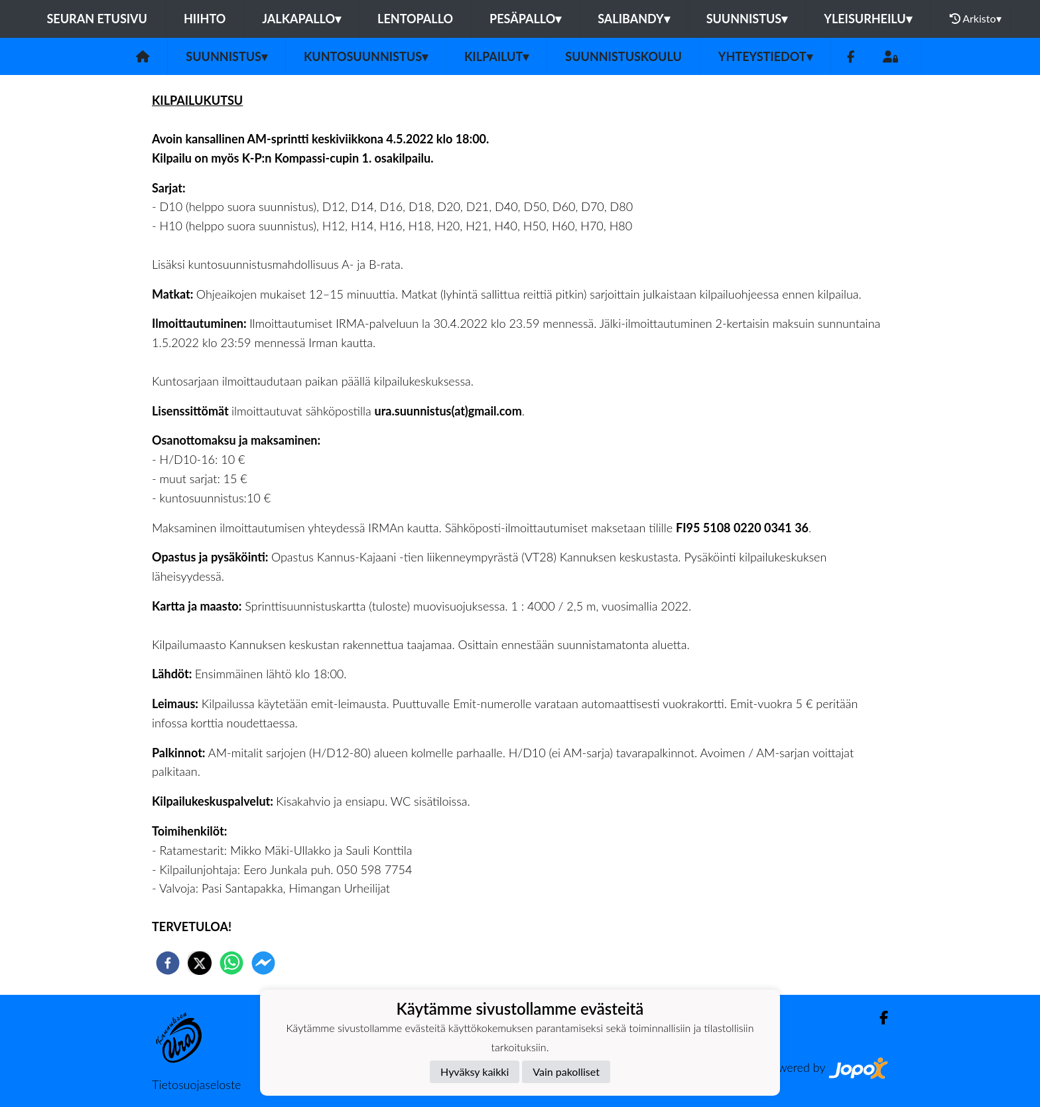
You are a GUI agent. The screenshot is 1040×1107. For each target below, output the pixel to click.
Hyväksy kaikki (474, 1071)
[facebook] (168, 963)
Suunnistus (747, 18)
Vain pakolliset (566, 1071)
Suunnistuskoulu (623, 56)
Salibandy (633, 18)
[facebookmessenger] (263, 963)
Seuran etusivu (96, 18)
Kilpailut (496, 56)
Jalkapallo (301, 18)
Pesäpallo (525, 18)
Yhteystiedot (765, 56)
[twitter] (200, 963)
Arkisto (976, 19)
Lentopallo (415, 18)
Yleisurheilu (867, 18)
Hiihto (205, 18)
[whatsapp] (231, 963)
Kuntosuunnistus (366, 56)
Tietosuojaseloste (196, 1084)
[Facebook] (850, 57)
